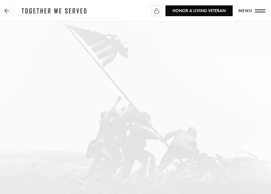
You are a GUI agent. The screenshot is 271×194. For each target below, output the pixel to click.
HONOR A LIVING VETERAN (199, 10)
